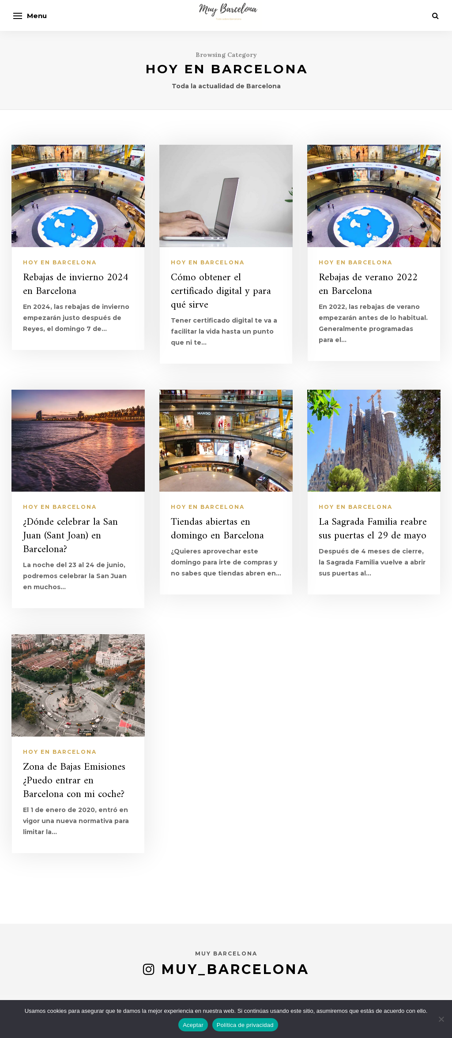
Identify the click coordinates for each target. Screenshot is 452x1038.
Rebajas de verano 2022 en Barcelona (368, 285)
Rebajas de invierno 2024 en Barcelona (75, 285)
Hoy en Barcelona (60, 262)
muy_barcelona (235, 969)
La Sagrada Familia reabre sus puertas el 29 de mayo (373, 529)
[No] (441, 1019)
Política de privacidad (245, 1025)
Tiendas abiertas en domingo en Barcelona (217, 529)
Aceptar (193, 1025)
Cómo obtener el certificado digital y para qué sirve (221, 291)
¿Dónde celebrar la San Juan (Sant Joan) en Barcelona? (70, 536)
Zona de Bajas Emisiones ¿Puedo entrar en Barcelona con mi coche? (74, 781)
